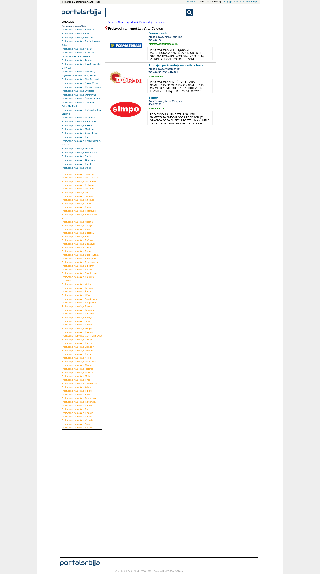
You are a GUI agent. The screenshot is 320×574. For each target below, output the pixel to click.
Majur (76, 376)
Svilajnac (78, 185)
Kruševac (78, 199)
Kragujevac (79, 302)
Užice (76, 295)
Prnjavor (77, 391)
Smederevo (79, 273)
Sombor (77, 207)
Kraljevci (77, 427)
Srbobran (78, 266)
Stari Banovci (80, 383)
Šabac (76, 291)
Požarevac (79, 211)
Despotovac (79, 398)
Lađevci (77, 372)
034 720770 (154, 39)
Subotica (78, 233)
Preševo (77, 416)
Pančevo (78, 313)
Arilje (76, 424)
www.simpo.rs (156, 108)
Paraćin (77, 405)
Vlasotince (78, 420)
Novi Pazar (79, 181)
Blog (226, 1)
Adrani (76, 387)
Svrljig (76, 394)
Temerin (77, 196)
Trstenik (77, 369)
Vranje (76, 229)
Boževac (78, 240)
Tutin (76, 321)
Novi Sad (78, 188)
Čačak (76, 203)
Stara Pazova (80, 255)
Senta (76, 354)
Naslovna (191, 1)
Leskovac (78, 310)
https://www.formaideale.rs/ (163, 44)
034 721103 (154, 104)
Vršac (76, 236)
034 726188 (169, 71)
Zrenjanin (78, 347)
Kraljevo (77, 269)
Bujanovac (79, 244)
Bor (75, 409)
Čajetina (77, 365)
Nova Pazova (80, 177)
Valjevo (77, 284)
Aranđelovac (79, 299)
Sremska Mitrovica (78, 279)
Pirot (76, 380)
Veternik (77, 358)
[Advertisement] (78, 493)
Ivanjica (77, 328)
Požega (77, 317)
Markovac (78, 350)
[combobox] (146, 12)
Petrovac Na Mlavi (79, 216)
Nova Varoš (79, 361)
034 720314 (154, 71)
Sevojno (77, 339)
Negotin (77, 222)
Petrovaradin (80, 262)
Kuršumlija (79, 402)
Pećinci (77, 324)
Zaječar (77, 306)
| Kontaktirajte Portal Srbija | (244, 1)
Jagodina (78, 174)
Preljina (77, 343)
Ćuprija (77, 225)
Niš (75, 192)
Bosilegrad (79, 258)
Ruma (76, 251)
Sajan (76, 247)
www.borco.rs (156, 76)
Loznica (77, 288)
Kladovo (77, 413)
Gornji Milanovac (82, 335)
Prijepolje (78, 332)
